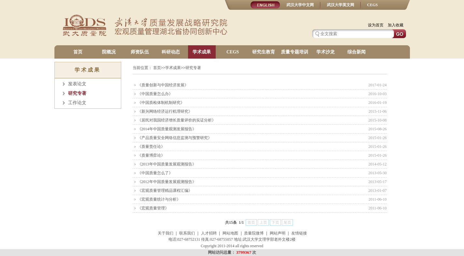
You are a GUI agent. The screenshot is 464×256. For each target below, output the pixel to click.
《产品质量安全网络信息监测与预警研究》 (175, 137)
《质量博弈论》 (151, 155)
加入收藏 (395, 25)
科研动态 (171, 52)
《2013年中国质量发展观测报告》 (167, 164)
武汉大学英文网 (340, 5)
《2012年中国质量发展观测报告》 (167, 181)
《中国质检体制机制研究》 (161, 102)
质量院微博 (254, 233)
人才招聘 (209, 233)
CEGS (372, 5)
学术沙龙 (325, 52)
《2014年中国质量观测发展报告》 (167, 129)
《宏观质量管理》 (153, 208)
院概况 (109, 52)
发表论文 (77, 83)
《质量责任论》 (151, 146)
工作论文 (77, 102)
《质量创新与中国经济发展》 (163, 85)
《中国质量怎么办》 (155, 94)
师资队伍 (140, 52)
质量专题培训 (294, 52)
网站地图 (230, 233)
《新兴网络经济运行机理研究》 (165, 111)
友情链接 (299, 233)
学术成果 (202, 52)
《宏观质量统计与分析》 (159, 199)
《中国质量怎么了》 (155, 173)
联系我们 (187, 233)
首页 (77, 52)
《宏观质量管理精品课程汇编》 (165, 190)
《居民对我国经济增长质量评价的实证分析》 (177, 120)
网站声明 (277, 233)
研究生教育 (263, 52)
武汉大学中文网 (300, 5)
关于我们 (165, 233)
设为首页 (376, 25)
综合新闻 (356, 52)
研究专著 (77, 93)
